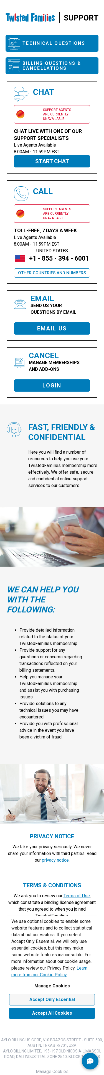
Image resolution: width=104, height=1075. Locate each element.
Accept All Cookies (52, 1013)
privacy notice (55, 860)
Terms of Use (77, 895)
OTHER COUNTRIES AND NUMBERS (52, 272)
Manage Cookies (52, 985)
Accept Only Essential (52, 999)
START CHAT (52, 161)
